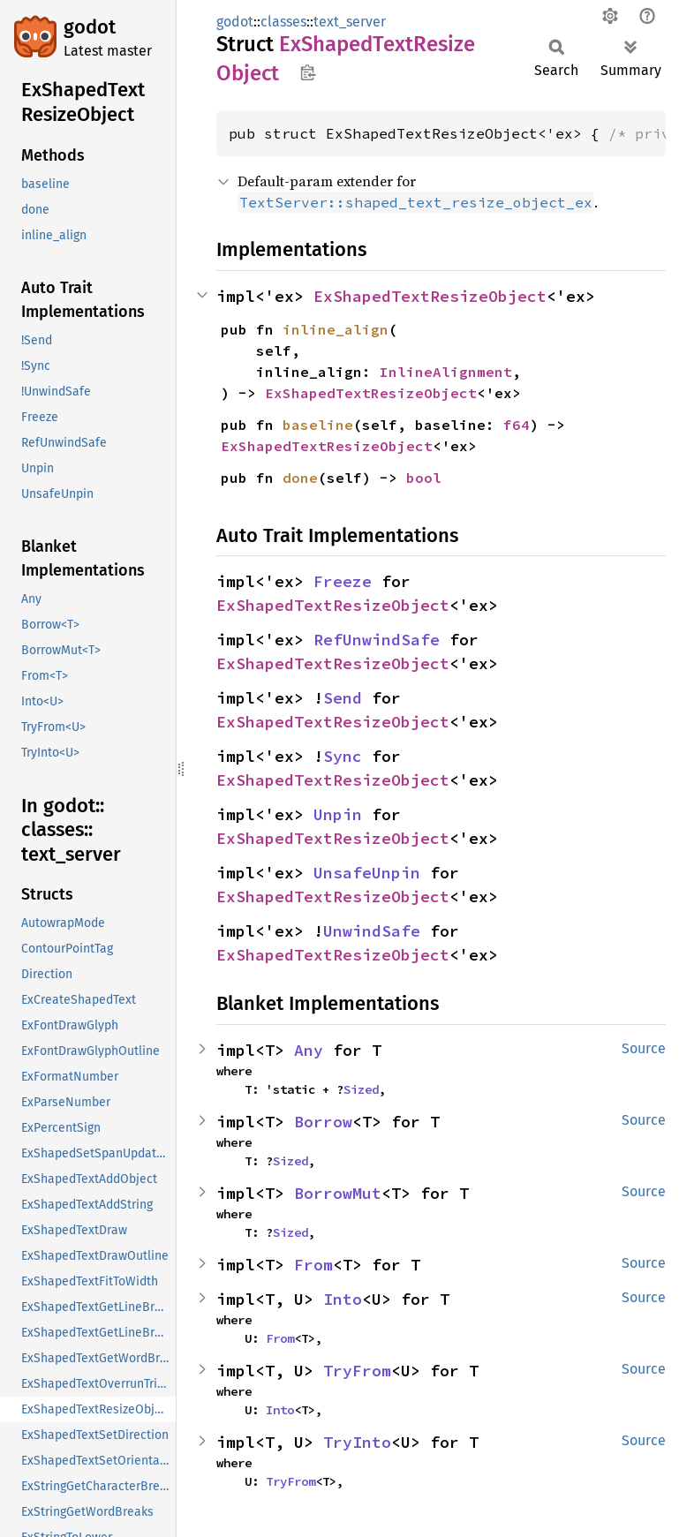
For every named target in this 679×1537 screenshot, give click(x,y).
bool (423, 477)
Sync (342, 756)
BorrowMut (337, 1193)
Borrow (323, 1121)
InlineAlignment (446, 371)
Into (342, 1299)
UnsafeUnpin (366, 873)
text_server (349, 21)
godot (90, 27)
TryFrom (357, 1370)
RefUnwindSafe (376, 639)
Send (342, 698)
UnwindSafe (371, 931)
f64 (516, 424)
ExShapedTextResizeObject (430, 296)
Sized (361, 1089)
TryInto (357, 1442)
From (313, 1264)
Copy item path (307, 72)
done (300, 477)
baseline (318, 424)
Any (308, 1050)
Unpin (337, 814)
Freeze (342, 581)
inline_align (336, 329)
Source (644, 1048)
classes (283, 21)
